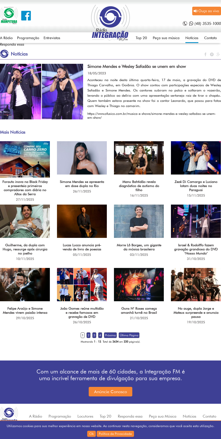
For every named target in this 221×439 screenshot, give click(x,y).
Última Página (129, 335)
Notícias (191, 38)
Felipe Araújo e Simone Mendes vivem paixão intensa (25, 310)
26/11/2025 (82, 191)
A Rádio (6, 38)
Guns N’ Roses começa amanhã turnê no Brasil (139, 310)
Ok (91, 434)
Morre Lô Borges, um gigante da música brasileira (139, 247)
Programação (28, 38)
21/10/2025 (139, 318)
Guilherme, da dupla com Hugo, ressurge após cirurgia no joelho (25, 249)
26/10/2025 (82, 322)
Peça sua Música (162, 416)
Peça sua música (166, 38)
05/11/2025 (82, 255)
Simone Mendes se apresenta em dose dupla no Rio (82, 184)
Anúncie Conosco (110, 391)
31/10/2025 (196, 259)
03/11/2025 (139, 255)
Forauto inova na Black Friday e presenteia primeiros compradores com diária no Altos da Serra (25, 188)
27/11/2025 (25, 200)
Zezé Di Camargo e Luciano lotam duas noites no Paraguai (196, 186)
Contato (210, 38)
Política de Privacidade (115, 434)
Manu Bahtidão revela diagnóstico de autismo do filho (139, 186)
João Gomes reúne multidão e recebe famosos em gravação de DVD (82, 312)
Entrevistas (52, 38)
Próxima (110, 335)
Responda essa (12, 44)
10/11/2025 (25, 259)
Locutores (85, 416)
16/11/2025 (139, 195)
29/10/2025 (25, 318)
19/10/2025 (196, 322)
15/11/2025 (196, 195)
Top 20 (141, 38)
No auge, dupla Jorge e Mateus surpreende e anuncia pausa (196, 312)
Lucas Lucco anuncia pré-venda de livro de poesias (82, 247)
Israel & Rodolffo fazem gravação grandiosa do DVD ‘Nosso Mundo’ (196, 249)
